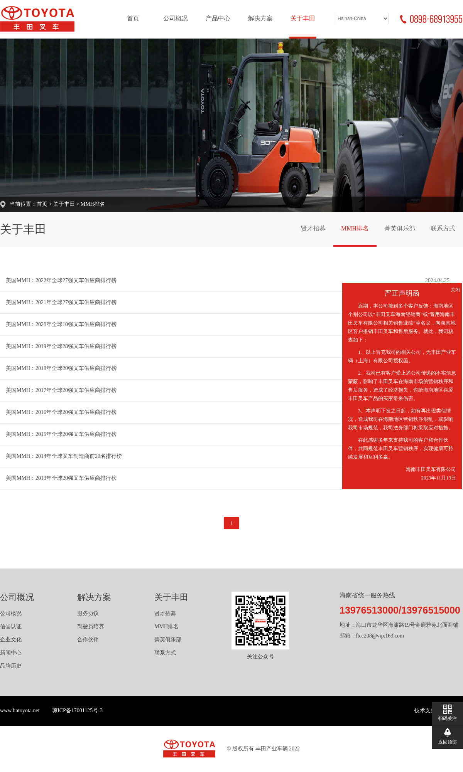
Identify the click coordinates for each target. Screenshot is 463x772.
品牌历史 (11, 666)
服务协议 (88, 613)
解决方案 (260, 18)
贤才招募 (313, 228)
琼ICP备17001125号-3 (77, 710)
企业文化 (11, 639)
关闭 (455, 290)
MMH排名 (93, 204)
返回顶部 (447, 742)
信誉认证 (11, 626)
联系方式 (443, 228)
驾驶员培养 (90, 626)
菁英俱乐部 (399, 228)
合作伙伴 (88, 639)
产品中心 (218, 18)
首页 (133, 18)
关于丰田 (303, 18)
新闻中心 (11, 653)
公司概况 (175, 18)
